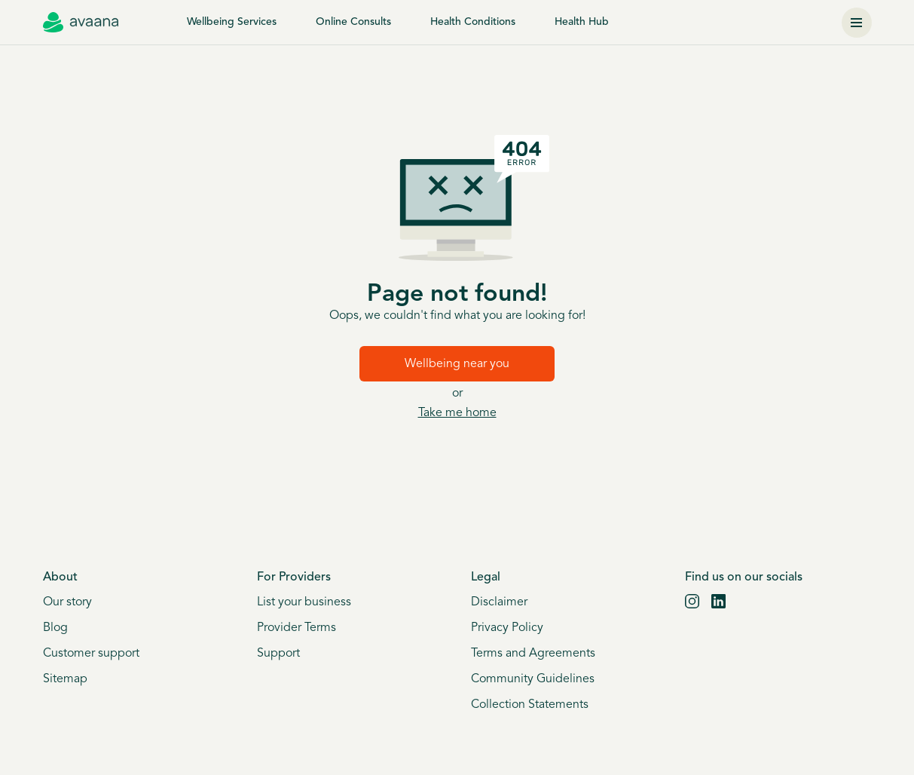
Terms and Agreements (533, 654)
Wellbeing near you (457, 364)
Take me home (457, 413)
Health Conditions (472, 22)
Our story (67, 602)
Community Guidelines (533, 679)
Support (278, 654)
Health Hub (582, 22)
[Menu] (857, 23)
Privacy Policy (507, 628)
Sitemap (65, 679)
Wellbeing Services (232, 22)
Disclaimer (499, 602)
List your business (304, 602)
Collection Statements (529, 705)
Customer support (91, 654)
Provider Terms (296, 628)
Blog (55, 628)
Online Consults (353, 22)
